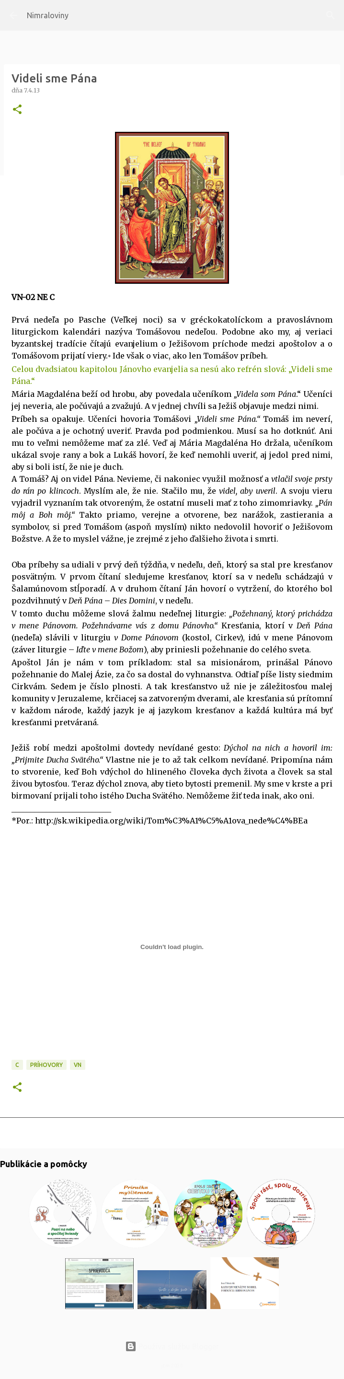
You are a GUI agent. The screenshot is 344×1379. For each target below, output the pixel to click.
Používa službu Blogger (172, 1346)
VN (77, 1065)
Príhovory (46, 1065)
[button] (17, 110)
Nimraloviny (48, 15)
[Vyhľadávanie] (330, 15)
